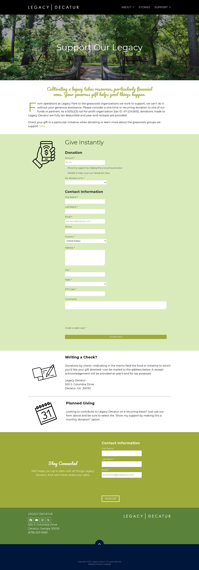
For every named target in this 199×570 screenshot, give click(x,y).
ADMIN (108, 564)
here (42, 126)
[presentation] (87, 320)
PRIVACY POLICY (95, 564)
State (68, 280)
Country (70, 237)
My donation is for (75, 178)
